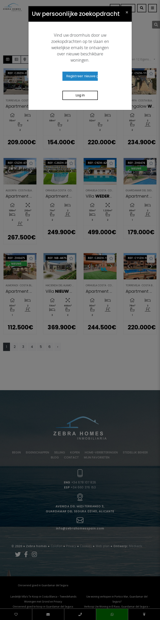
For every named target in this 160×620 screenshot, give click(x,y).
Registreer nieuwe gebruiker (82, 76)
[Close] (127, 12)
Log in (80, 95)
